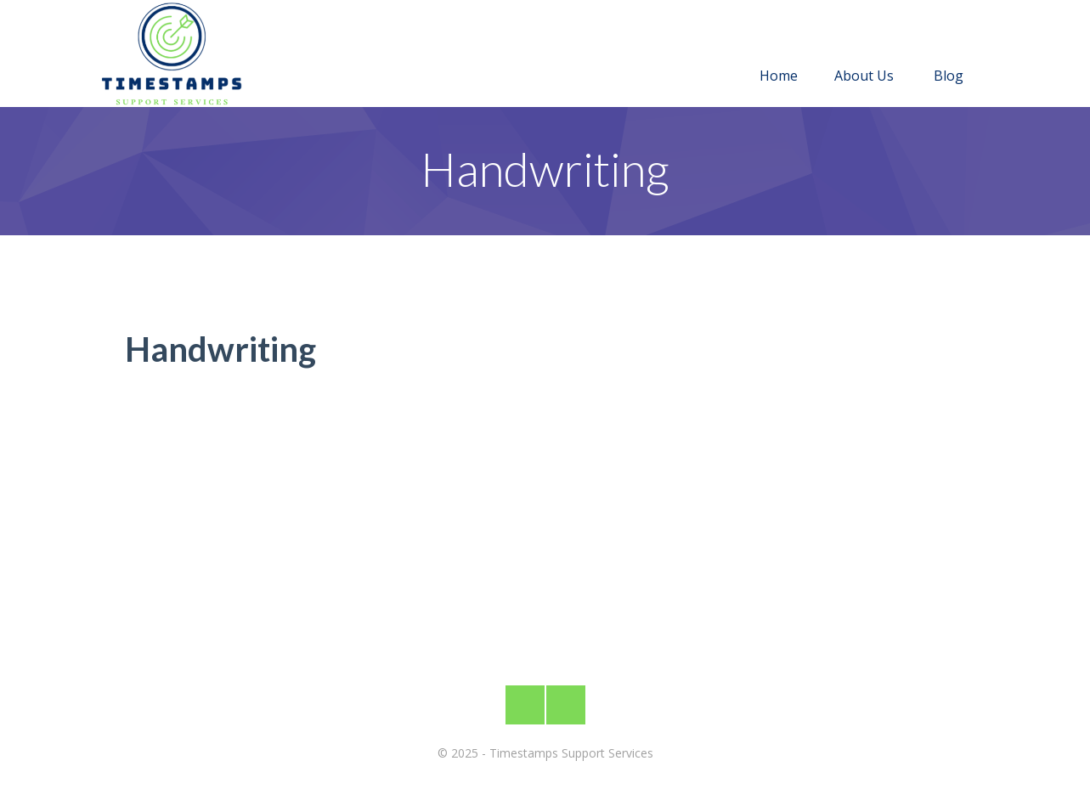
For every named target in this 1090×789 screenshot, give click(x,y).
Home (779, 55)
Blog (948, 55)
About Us (864, 55)
